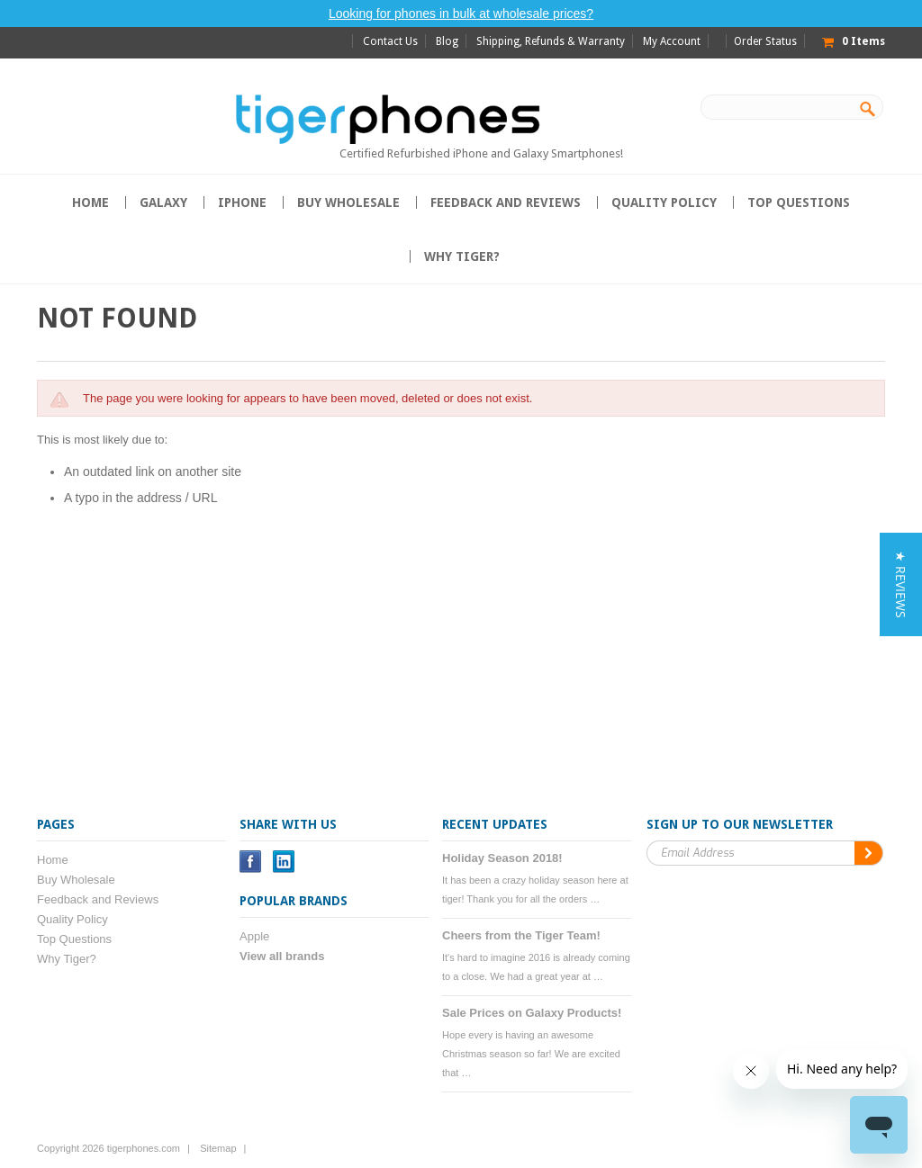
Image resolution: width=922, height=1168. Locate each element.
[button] (901, 584)
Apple (254, 936)
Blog (447, 41)
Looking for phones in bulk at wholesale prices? (461, 13)
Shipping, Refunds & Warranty (550, 41)
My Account (672, 41)
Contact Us (390, 41)
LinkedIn (284, 861)
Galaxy (163, 202)
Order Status (765, 41)
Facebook (251, 861)
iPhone (242, 202)
